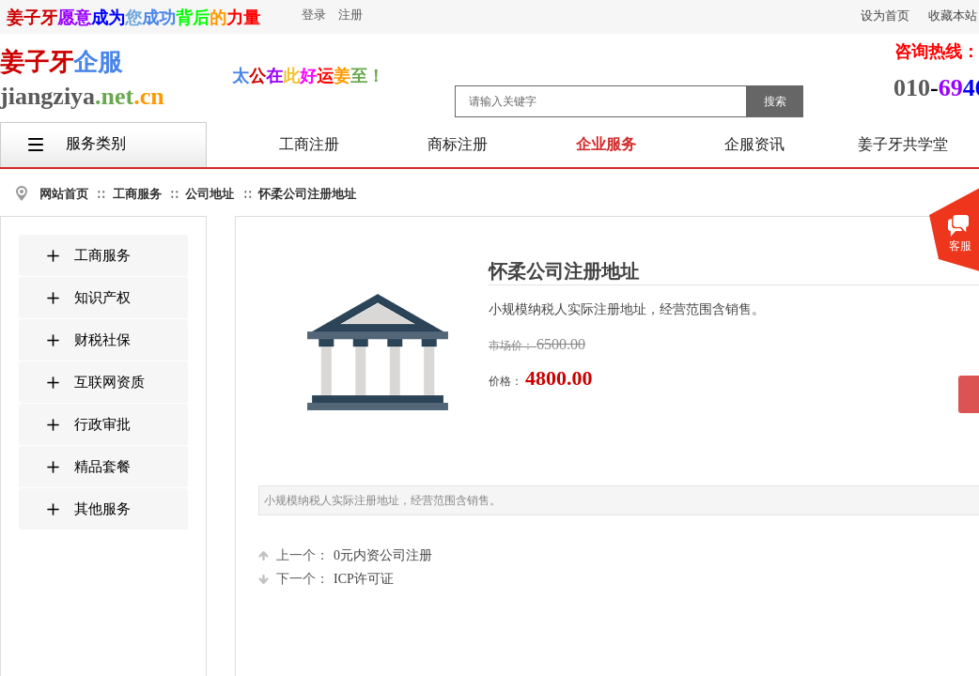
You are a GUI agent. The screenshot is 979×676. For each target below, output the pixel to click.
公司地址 (209, 194)
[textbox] (601, 101)
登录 (314, 15)
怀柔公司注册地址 (307, 194)
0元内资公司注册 (345, 555)
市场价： (512, 345)
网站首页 (63, 194)
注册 (350, 15)
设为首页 (885, 15)
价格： (507, 381)
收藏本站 (952, 15)
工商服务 (137, 194)
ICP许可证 (326, 579)
